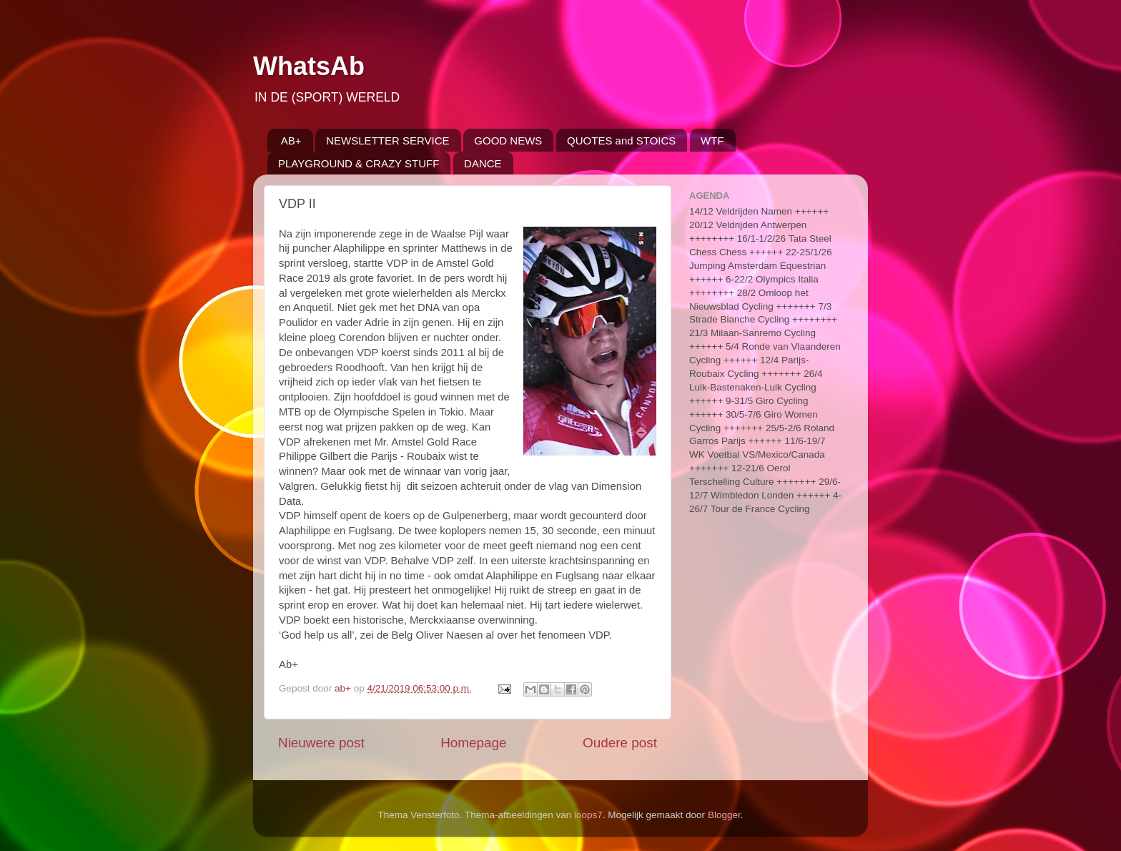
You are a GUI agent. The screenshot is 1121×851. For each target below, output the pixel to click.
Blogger (724, 815)
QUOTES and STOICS (621, 140)
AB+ (291, 140)
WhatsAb (309, 66)
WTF (712, 140)
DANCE (483, 163)
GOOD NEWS (508, 140)
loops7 (588, 815)
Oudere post (620, 742)
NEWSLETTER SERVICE (387, 140)
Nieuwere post (321, 742)
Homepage (473, 742)
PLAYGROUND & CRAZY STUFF (358, 163)
